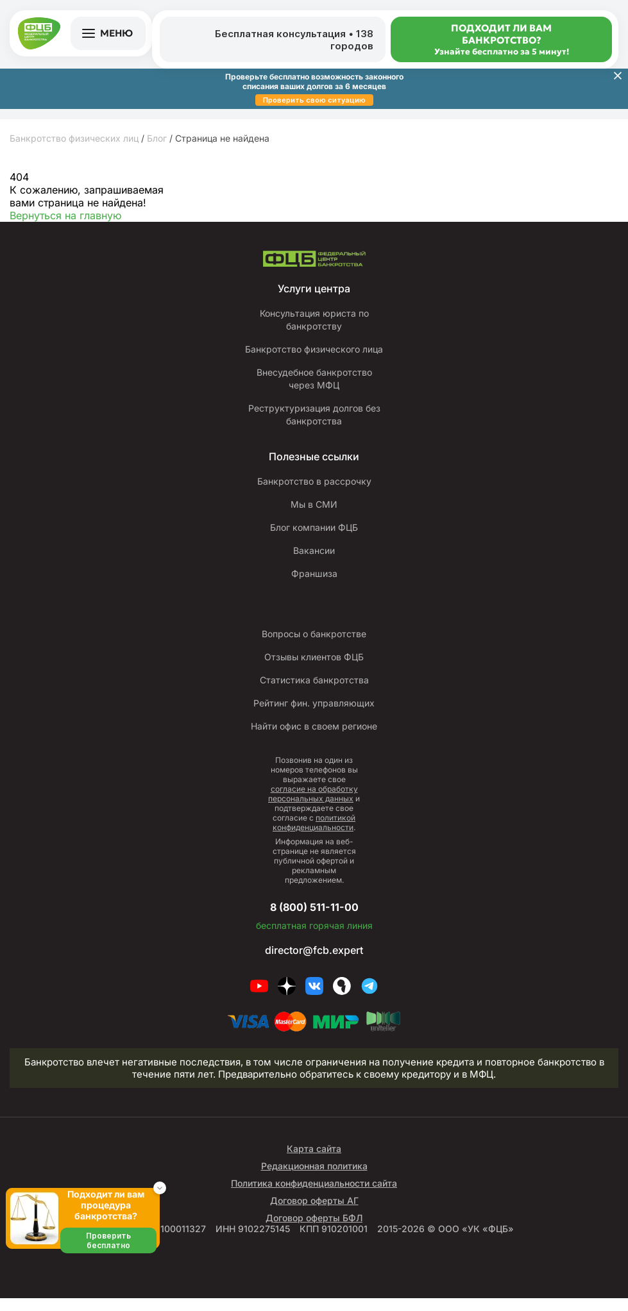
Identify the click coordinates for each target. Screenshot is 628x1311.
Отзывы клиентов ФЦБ (314, 670)
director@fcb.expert (314, 962)
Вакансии (314, 563)
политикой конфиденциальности (314, 835)
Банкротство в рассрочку (314, 494)
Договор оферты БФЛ (314, 1230)
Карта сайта (314, 1161)
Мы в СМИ (314, 517)
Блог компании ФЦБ (314, 540)
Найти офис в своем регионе (314, 739)
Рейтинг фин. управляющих (314, 716)
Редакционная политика (314, 1178)
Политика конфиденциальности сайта (314, 1195)
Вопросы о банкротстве (314, 647)
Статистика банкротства (314, 693)
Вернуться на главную (65, 215)
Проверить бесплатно (108, 1240)
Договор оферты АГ (314, 1213)
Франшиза (314, 586)
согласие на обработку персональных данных (313, 806)
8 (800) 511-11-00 (314, 918)
